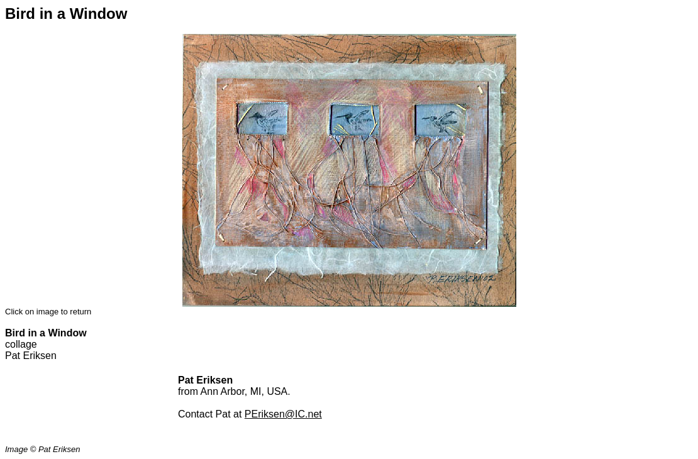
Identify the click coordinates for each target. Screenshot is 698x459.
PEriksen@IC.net (283, 414)
